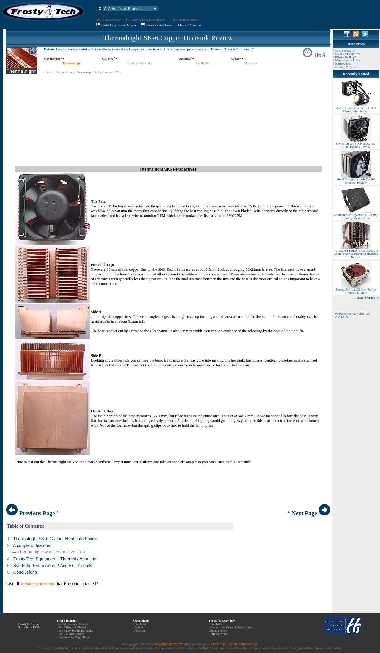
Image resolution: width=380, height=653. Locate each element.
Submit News (218, 630)
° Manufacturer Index (346, 60)
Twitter (138, 627)
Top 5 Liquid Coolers (71, 633)
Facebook (140, 624)
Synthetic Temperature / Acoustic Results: (53, 565)
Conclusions (25, 572)
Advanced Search (189, 25)
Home (47, 72)
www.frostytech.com (168, 644)
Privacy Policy (219, 633)
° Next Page (309, 513)
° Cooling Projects (344, 67)
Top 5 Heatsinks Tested (72, 627)
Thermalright (71, 63)
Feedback (216, 624)
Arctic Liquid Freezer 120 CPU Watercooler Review (356, 108)
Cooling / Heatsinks (139, 63)
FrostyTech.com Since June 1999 (28, 625)
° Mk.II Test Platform (346, 54)
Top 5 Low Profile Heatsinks (75, 630)
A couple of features (32, 545)
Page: (72, 72)
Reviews (59, 72)
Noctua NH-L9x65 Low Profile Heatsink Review (356, 289)
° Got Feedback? (343, 50)
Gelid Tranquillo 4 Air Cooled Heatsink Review (356, 179)
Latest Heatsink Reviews (73, 624)
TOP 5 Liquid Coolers (184, 19)
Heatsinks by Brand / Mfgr (118, 25)
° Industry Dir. (342, 63)
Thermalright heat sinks (37, 584)
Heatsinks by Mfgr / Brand (74, 637)
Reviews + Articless (159, 25)
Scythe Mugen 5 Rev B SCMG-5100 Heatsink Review (356, 144)
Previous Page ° (32, 513)
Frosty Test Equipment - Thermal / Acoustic (54, 558)
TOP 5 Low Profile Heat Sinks (145, 19)
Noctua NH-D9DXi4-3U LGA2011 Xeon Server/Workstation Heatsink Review (355, 252)
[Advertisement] (168, 115)
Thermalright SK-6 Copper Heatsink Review (168, 38)
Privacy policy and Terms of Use (234, 644)
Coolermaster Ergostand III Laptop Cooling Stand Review (356, 215)
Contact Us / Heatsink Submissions (231, 627)
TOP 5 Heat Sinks (108, 19)
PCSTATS (341, 316)
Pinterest (139, 630)
